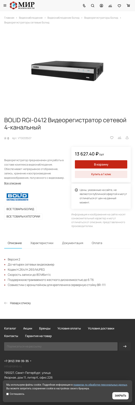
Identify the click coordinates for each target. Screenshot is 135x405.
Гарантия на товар (38, 336)
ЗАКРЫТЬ (120, 395)
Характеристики (41, 243)
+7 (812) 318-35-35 (16, 361)
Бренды (44, 328)
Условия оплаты (69, 328)
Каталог (10, 328)
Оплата (97, 243)
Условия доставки (101, 328)
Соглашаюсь (15, 393)
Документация (72, 243)
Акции (27, 328)
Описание (15, 243)
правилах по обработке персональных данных (100, 384)
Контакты (11, 336)
